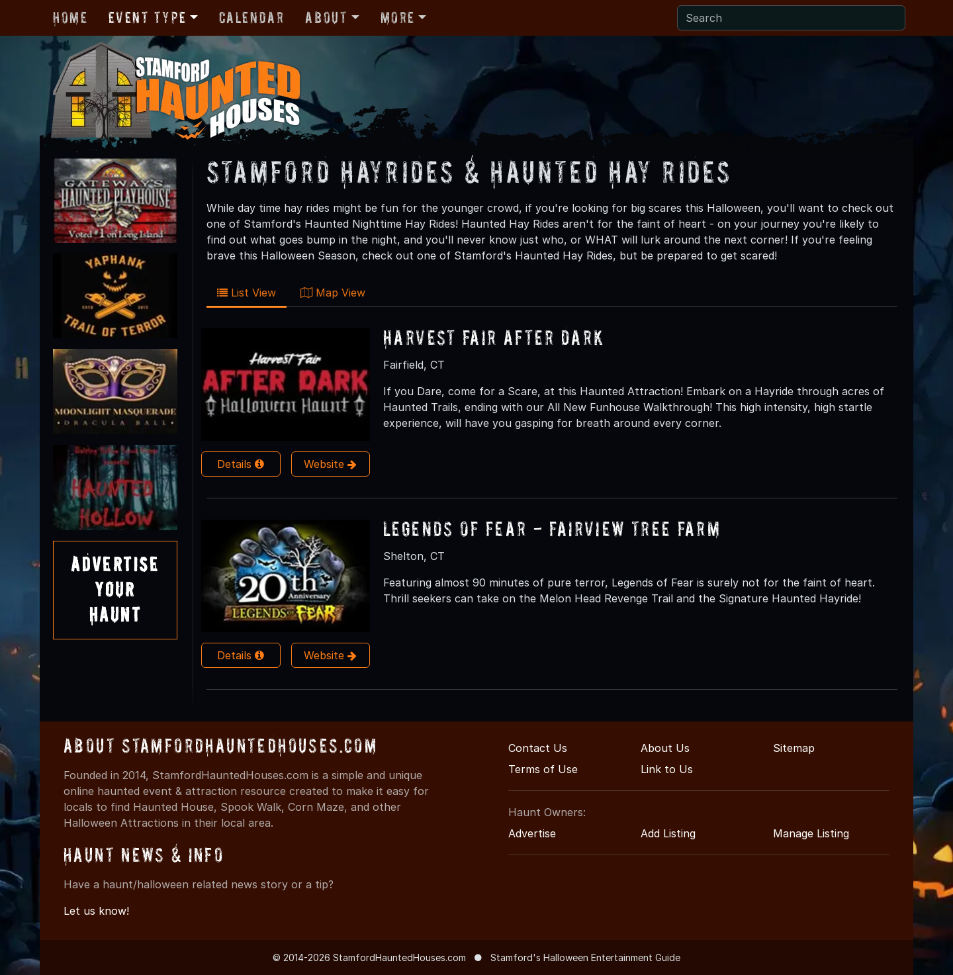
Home (70, 17)
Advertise (532, 833)
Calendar (252, 17)
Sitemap (794, 748)
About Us (665, 748)
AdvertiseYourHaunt (115, 589)
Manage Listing (811, 833)
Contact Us (537, 748)
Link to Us (667, 769)
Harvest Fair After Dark (494, 337)
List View (246, 292)
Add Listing (668, 833)
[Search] (791, 17)
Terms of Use (543, 769)
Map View (332, 292)
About (326, 17)
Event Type (147, 17)
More (398, 17)
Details (240, 464)
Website (330, 464)
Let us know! (96, 910)
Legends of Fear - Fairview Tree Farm (552, 528)
